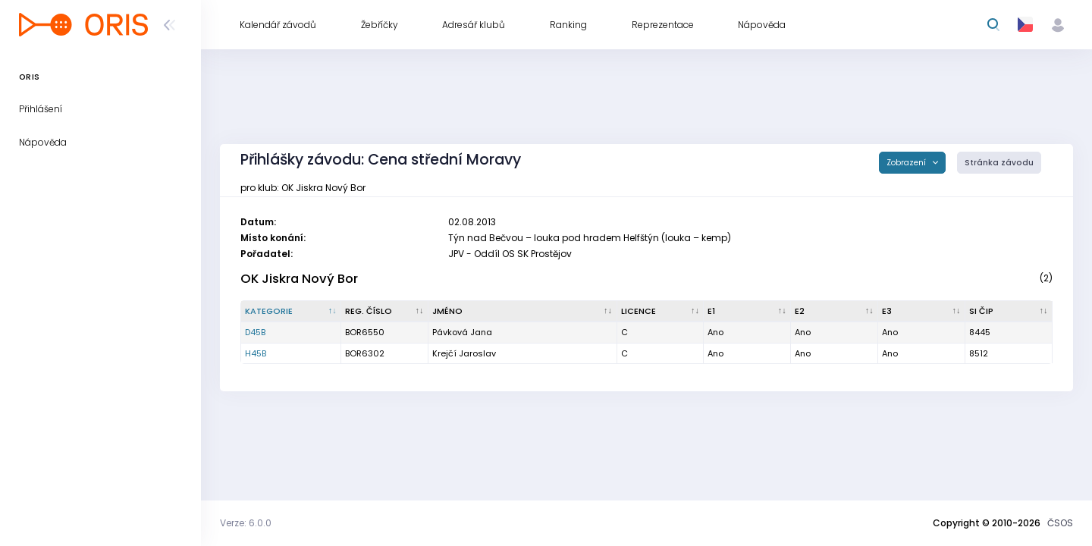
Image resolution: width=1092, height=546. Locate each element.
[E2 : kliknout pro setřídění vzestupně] (834, 311)
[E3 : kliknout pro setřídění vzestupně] (921, 311)
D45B (255, 332)
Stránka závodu (999, 162)
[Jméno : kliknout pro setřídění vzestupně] (522, 311)
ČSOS (1060, 522)
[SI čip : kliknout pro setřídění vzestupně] (1009, 311)
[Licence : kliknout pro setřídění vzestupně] (660, 311)
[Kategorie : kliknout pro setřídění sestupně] (291, 311)
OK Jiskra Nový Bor (299, 278)
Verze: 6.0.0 (245, 522)
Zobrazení (907, 162)
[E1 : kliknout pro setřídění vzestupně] (747, 311)
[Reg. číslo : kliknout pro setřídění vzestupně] (384, 311)
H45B (255, 353)
